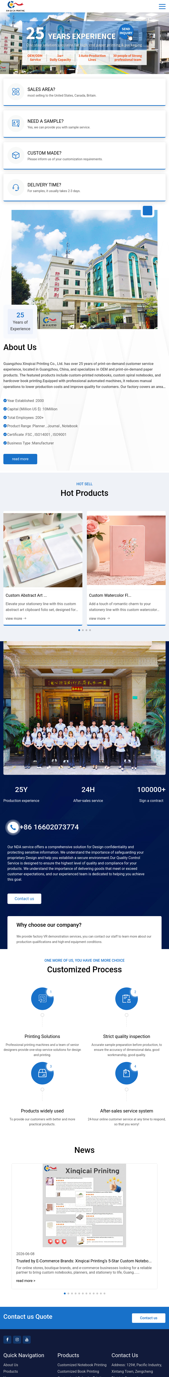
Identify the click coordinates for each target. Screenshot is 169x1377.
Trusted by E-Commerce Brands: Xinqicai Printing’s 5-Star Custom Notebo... (84, 1261)
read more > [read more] (25, 1281)
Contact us (24, 898)
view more (16, 619)
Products (10, 1371)
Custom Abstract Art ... (26, 595)
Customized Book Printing (78, 1371)
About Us (10, 1365)
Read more (20, 459)
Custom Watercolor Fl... (110, 595)
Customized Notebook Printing (82, 1365)
